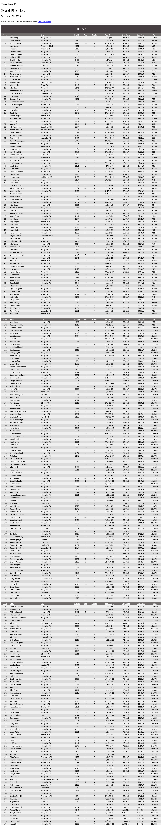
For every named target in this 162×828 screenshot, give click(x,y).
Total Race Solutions (44, 22)
